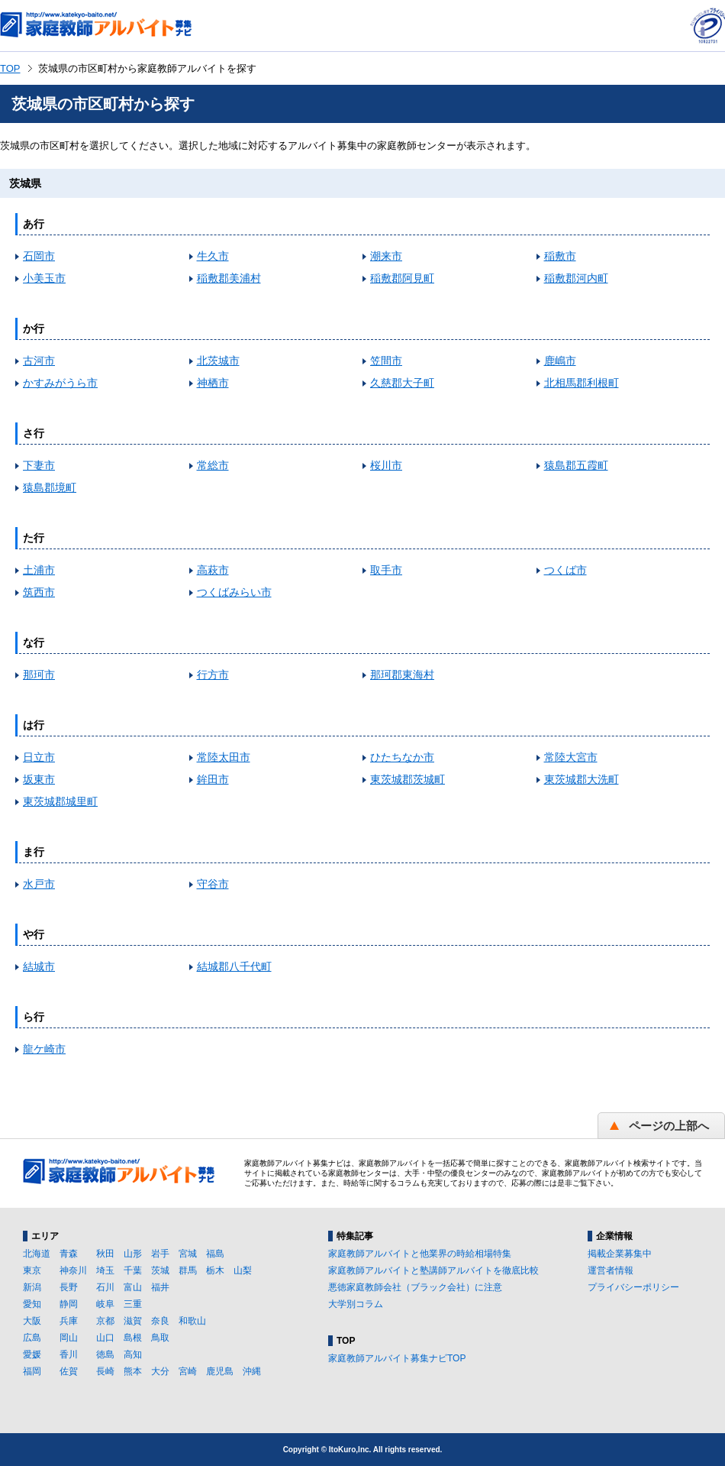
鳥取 (160, 1337)
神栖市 (213, 383)
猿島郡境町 (49, 487)
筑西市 (39, 592)
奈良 (160, 1321)
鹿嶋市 (560, 360)
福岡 (32, 1371)
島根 (133, 1337)
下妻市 (39, 465)
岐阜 (105, 1304)
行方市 (213, 674)
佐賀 (69, 1371)
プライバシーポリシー (633, 1287)
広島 (32, 1337)
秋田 (105, 1253)
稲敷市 (560, 256)
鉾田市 (213, 779)
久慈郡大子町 (402, 383)
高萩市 (213, 570)
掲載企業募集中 (620, 1253)
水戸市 (39, 884)
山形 (133, 1253)
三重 (133, 1304)
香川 (69, 1354)
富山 (133, 1287)
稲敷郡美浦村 (229, 278)
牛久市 (213, 256)
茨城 (160, 1270)
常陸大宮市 (571, 757)
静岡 (69, 1304)
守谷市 (213, 884)
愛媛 (32, 1354)
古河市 (39, 360)
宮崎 (188, 1371)
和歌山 (192, 1321)
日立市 (39, 757)
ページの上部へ (669, 1125)
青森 (69, 1253)
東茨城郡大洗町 (581, 779)
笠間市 (386, 360)
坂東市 (39, 779)
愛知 (32, 1304)
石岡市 (39, 256)
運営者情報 (610, 1270)
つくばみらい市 (234, 592)
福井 (160, 1287)
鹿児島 (220, 1371)
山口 (105, 1337)
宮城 (188, 1253)
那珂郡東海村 (402, 674)
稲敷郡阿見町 (402, 278)
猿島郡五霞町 (576, 465)
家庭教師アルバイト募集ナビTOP (397, 1358)
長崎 (105, 1371)
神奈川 (73, 1270)
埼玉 (105, 1270)
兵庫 (69, 1321)
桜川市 (386, 465)
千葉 (133, 1270)
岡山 (69, 1337)
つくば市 (565, 570)
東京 (32, 1270)
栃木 (215, 1270)
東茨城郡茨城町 (407, 779)
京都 (105, 1321)
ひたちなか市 (402, 757)
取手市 (386, 570)
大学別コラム (355, 1304)
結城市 (39, 966)
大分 (160, 1371)
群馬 (188, 1270)
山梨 (243, 1270)
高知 (133, 1354)
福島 (215, 1253)
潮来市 (386, 256)
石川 (105, 1287)
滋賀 (133, 1321)
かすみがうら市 (60, 383)
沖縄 (252, 1371)
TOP (10, 68)
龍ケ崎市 (44, 1049)
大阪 (32, 1321)
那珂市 (39, 674)
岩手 (160, 1253)
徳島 (105, 1354)
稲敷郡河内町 (576, 278)
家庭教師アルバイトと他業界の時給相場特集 (419, 1253)
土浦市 (39, 570)
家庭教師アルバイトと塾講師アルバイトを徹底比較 (433, 1270)
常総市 (213, 465)
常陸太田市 (223, 757)
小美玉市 (44, 278)
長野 (69, 1287)
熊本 (133, 1371)
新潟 (32, 1287)
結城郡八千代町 (234, 966)
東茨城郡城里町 (60, 801)
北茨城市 (218, 360)
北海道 (36, 1253)
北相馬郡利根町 (581, 383)
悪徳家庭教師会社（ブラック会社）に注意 (415, 1287)
